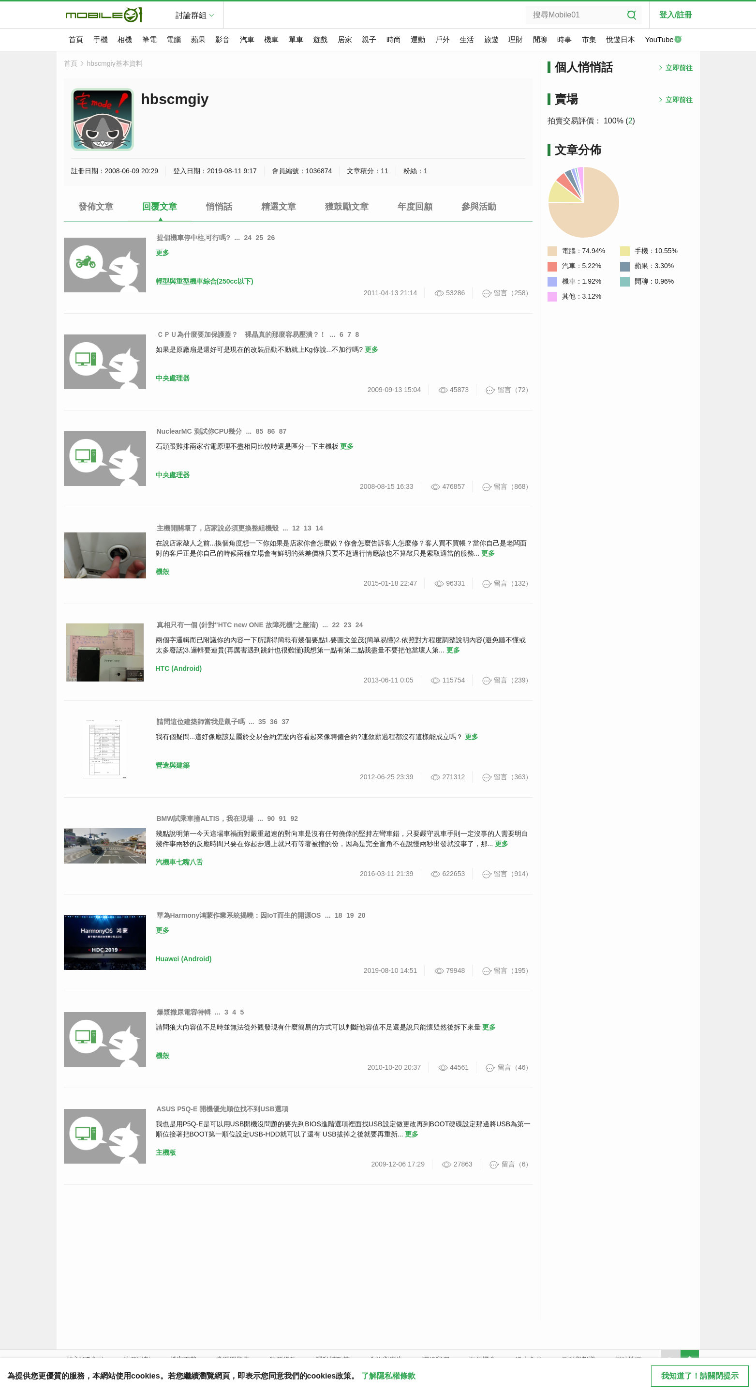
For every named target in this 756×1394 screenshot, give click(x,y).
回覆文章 (159, 207)
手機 (100, 39)
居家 (345, 39)
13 (307, 528)
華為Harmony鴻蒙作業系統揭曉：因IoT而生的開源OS (239, 915)
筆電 (149, 39)
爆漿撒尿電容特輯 (184, 1012)
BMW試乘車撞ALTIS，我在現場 (205, 818)
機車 (271, 39)
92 (294, 818)
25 (260, 238)
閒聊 (540, 39)
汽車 (247, 39)
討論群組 (191, 15)
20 (362, 915)
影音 (222, 39)
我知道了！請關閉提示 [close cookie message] (700, 1376)
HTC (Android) (179, 668)
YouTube (663, 40)
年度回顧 (415, 207)
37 (285, 722)
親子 (369, 39)
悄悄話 (219, 207)
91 (283, 818)
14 (319, 528)
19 (350, 915)
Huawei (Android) (184, 959)
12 (296, 528)
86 (271, 431)
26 (271, 238)
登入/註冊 (675, 15)
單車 (296, 39)
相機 (125, 39)
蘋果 (198, 39)
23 (348, 625)
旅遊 (491, 39)
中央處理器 (173, 378)
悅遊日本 (620, 39)
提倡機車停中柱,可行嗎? (193, 238)
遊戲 (320, 39)
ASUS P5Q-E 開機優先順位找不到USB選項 (222, 1109)
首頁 (76, 39)
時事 (564, 39)
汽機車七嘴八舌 (179, 862)
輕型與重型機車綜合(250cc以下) (204, 281)
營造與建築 (173, 765)
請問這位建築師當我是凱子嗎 (201, 722)
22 (336, 625)
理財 (515, 39)
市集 (589, 39)
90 (271, 818)
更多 (162, 253)
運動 (418, 39)
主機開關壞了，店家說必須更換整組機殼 (218, 528)
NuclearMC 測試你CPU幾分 (199, 431)
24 (248, 238)
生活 (467, 39)
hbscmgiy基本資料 (115, 63)
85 (260, 431)
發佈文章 (95, 207)
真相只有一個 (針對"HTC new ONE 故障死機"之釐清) (238, 625)
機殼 (162, 572)
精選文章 (278, 207)
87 (283, 431)
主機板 (166, 1152)
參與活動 (478, 207)
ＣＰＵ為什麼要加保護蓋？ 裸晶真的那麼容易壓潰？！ (241, 334)
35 (262, 722)
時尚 (393, 39)
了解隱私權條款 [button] (388, 1376)
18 (338, 915)
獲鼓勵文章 (347, 207)
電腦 (173, 39)
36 (274, 722)
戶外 (442, 39)
